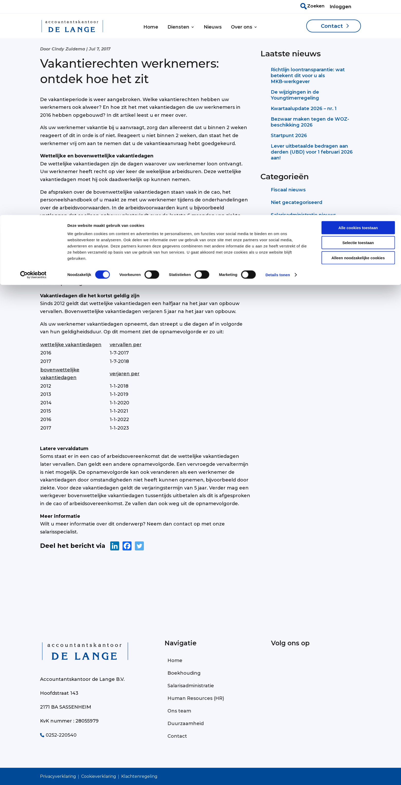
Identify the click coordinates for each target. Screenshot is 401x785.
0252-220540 (58, 735)
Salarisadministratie (190, 686)
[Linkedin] (114, 545)
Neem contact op (302, 263)
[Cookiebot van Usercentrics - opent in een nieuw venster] (33, 60)
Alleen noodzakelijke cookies (358, 43)
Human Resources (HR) (195, 698)
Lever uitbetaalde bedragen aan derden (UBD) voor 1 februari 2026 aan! (312, 152)
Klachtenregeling (139, 776)
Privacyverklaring (58, 776)
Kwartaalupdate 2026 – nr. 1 (304, 108)
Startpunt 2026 (289, 135)
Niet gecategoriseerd (296, 202)
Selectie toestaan (358, 28)
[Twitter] (139, 545)
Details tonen (277, 60)
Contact (177, 736)
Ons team (179, 711)
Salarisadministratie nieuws (303, 215)
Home (174, 660)
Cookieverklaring (98, 776)
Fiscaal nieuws (288, 190)
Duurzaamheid (185, 723)
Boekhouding (184, 673)
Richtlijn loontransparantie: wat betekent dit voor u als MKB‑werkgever (308, 75)
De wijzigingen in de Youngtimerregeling (295, 95)
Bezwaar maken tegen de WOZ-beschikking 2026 (310, 122)
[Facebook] (127, 545)
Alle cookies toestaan (358, 13)
